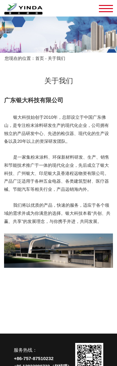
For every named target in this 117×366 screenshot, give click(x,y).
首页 (39, 58)
